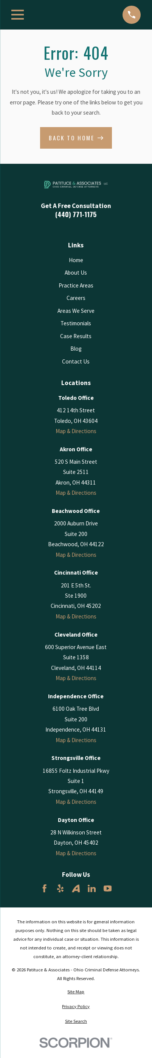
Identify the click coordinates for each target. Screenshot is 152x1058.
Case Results (76, 336)
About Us (76, 272)
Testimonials (75, 323)
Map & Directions (76, 431)
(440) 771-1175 (75, 214)
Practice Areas (76, 285)
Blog (76, 348)
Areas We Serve (76, 310)
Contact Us (76, 361)
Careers (76, 297)
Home (76, 260)
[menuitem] (76, 992)
